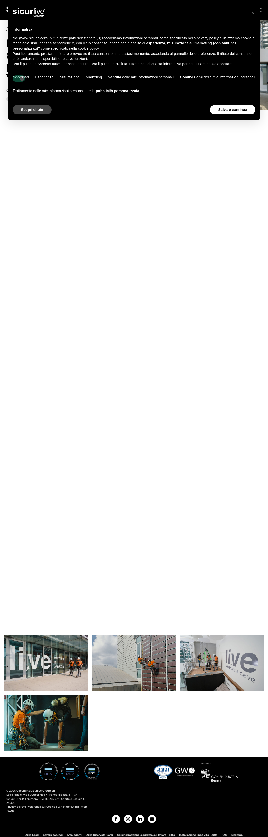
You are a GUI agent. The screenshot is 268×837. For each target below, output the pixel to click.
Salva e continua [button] (232, 110)
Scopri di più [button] (32, 110)
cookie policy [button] (88, 48)
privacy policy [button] (208, 38)
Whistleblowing (68, 809)
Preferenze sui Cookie (41, 809)
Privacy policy (15, 809)
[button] (253, 12)
